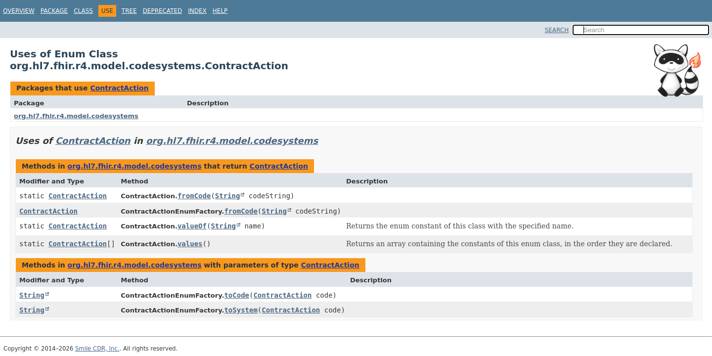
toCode (236, 295)
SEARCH (557, 30)
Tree (129, 10)
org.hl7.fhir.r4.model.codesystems (76, 116)
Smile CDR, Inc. (97, 348)
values (190, 244)
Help (220, 10)
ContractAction (119, 88)
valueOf (192, 226)
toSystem (240, 310)
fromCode (194, 196)
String (227, 196)
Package (54, 10)
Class (83, 10)
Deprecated (162, 10)
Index (197, 10)
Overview (19, 10)
